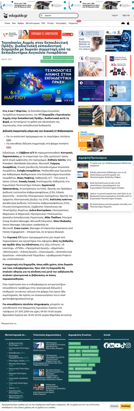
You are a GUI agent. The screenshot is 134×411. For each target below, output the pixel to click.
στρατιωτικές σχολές (77, 365)
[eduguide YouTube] (117, 347)
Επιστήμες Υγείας (17, 361)
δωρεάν (47, 57)
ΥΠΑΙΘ (93, 347)
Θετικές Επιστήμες (17, 364)
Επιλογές (114, 406)
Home (7, 23)
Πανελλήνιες (74, 343)
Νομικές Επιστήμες (17, 374)
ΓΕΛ (78, 351)
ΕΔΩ (8, 140)
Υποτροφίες (61, 23)
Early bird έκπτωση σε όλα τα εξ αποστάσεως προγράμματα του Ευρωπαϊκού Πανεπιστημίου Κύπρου (107, 185)
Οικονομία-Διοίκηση (18, 378)
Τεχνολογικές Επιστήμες (15, 392)
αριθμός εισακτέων (83, 369)
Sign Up (126, 15)
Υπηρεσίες (73, 22)
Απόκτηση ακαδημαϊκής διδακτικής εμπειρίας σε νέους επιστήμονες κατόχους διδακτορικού (49, 389)
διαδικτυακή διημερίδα (63, 57)
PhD (43, 23)
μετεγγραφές (74, 355)
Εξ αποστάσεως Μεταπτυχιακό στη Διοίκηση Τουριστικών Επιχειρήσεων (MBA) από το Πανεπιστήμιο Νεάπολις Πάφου (48, 375)
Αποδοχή (125, 406)
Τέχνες (12, 388)
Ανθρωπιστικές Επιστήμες (16, 344)
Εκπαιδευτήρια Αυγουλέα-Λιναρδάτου (57, 61)
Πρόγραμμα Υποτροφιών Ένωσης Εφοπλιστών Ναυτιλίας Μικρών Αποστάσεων (49, 346)
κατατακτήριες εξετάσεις (79, 380)
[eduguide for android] (123, 23)
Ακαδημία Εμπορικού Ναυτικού (82, 372)
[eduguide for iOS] (128, 23)
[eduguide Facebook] (106, 347)
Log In (115, 15)
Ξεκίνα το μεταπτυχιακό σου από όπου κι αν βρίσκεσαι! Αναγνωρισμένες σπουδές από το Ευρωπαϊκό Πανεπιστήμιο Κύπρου (111, 196)
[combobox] (58, 15)
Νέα (14, 23)
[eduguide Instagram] (128, 347)
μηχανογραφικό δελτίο (78, 347)
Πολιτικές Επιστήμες (18, 383)
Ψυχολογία (14, 401)
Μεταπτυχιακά (33, 23)
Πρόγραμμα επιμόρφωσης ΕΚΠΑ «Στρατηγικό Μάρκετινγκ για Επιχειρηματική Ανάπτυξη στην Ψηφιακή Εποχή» (48, 360)
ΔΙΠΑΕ (91, 365)
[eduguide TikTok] (123, 347)
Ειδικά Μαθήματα (90, 355)
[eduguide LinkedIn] (111, 347)
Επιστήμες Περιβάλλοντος (16, 357)
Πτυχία (50, 23)
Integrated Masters (90, 351)
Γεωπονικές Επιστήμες (19, 348)
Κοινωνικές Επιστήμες (19, 369)
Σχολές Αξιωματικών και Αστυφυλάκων (79, 360)
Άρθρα (21, 23)
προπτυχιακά (74, 376)
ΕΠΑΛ (71, 351)
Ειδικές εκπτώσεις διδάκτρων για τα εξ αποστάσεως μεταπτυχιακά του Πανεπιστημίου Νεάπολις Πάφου (108, 175)
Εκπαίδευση (14, 353)
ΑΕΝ (71, 369)
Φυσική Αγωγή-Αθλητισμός (16, 397)
